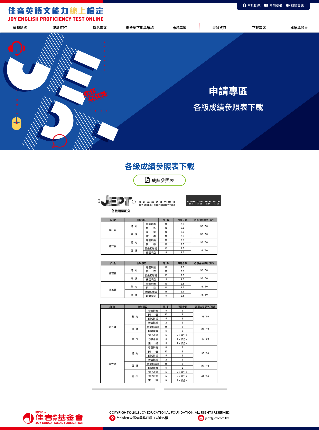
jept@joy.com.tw (217, 418)
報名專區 (100, 28)
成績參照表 (159, 180)
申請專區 (179, 28)
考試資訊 (219, 28)
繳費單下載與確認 (140, 28)
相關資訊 (295, 5)
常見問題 (252, 5)
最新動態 (20, 28)
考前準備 (273, 5)
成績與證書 (299, 28)
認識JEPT (60, 28)
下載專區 (259, 28)
